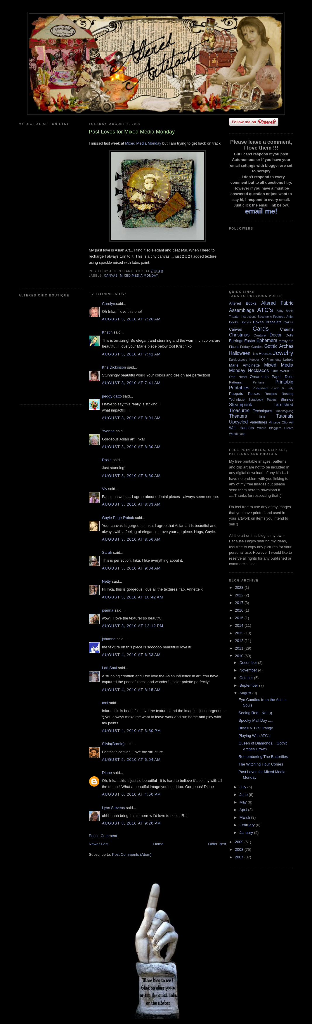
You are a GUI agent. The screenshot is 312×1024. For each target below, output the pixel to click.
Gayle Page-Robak (118, 518)
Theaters (238, 416)
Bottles (245, 322)
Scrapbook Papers (263, 399)
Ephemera (266, 340)
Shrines (286, 399)
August (246, 693)
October (247, 678)
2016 (240, 610)
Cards (260, 328)
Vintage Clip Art (281, 422)
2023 (240, 587)
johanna (108, 639)
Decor (276, 334)
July (243, 787)
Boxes (258, 322)
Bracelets (273, 322)
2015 (240, 618)
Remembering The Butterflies (263, 756)
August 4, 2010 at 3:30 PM (131, 730)
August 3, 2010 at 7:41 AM (131, 354)
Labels (288, 359)
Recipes (271, 393)
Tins (261, 416)
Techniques (262, 411)
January (247, 832)
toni (105, 703)
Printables (239, 387)
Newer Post (98, 844)
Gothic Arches (278, 346)
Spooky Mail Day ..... (255, 720)
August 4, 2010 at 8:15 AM (131, 690)
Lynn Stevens (113, 808)
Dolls (289, 335)
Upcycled (238, 421)
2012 (240, 640)
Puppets (236, 393)
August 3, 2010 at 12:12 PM (132, 626)
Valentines (258, 422)
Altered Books (242, 303)
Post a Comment (103, 836)
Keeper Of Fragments (265, 359)
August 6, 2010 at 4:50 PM (131, 794)
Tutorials (284, 416)
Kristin (107, 332)
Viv (104, 489)
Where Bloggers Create (275, 428)
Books (233, 322)
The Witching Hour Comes (260, 764)
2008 (240, 849)
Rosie (107, 460)
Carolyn (108, 303)
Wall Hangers (241, 428)
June (244, 794)
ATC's (265, 309)
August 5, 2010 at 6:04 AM (131, 759)
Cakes (288, 322)
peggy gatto (112, 396)
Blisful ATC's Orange (255, 728)
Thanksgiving (284, 411)
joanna (107, 610)
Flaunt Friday (239, 346)
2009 (240, 842)
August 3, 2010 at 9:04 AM (131, 568)
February (248, 825)
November (249, 670)
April (244, 810)
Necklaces (258, 370)
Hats (255, 353)
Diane (107, 772)
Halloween (239, 353)
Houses (265, 353)
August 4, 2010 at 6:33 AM (131, 654)
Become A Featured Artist (275, 316)
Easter (249, 341)
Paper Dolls (282, 376)
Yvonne (108, 431)
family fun (286, 341)
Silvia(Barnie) (113, 744)
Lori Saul (109, 668)
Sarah (107, 552)
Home (158, 844)
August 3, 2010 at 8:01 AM (131, 418)
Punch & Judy (282, 388)
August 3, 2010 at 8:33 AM (131, 504)
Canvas (111, 275)
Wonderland (237, 433)
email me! (261, 211)
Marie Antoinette (244, 365)
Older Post (217, 844)
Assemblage (241, 310)
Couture (260, 335)
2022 (240, 595)
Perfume (258, 382)
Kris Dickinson (114, 367)
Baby (279, 311)
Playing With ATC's (254, 735)
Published (260, 388)
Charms (286, 329)
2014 (240, 625)
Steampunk (240, 404)
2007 (240, 857)
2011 (240, 648)
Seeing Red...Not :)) (255, 713)
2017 (240, 602)
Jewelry (283, 352)
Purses (253, 393)
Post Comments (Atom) (132, 854)
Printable (284, 381)
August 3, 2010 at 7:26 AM (131, 319)
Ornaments (259, 376)
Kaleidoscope (238, 359)
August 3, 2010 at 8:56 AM (131, 539)
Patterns (235, 382)
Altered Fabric (277, 303)
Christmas (239, 334)
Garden (257, 346)
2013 (240, 633)
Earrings (236, 341)
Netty (106, 581)
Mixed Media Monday (143, 143)
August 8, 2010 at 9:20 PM (131, 823)
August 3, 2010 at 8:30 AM (131, 447)
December (249, 662)
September (249, 685)
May (244, 802)
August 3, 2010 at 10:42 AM (132, 597)
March (245, 817)
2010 (240, 656)
